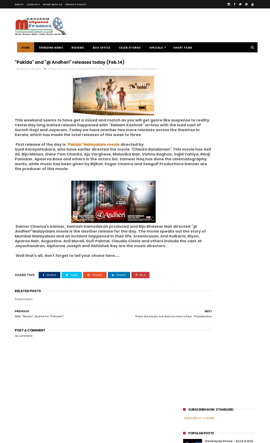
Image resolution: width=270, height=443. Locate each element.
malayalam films (228, 298)
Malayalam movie (93, 150)
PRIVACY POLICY (75, 4)
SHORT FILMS (180, 47)
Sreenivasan (149, 70)
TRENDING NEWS (48, 47)
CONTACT (33, 4)
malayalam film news (90, 70)
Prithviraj (230, 306)
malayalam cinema (61, 70)
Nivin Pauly (225, 314)
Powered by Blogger (103, 437)
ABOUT (19, 4)
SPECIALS (154, 47)
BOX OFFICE (99, 47)
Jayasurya (192, 314)
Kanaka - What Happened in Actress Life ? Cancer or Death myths (228, 136)
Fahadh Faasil (194, 321)
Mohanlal (191, 306)
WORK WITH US (52, 4)
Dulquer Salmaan (220, 321)
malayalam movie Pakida (123, 70)
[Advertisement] (178, 25)
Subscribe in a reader (199, 71)
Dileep (208, 314)
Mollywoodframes (29, 437)
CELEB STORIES (128, 47)
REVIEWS (75, 47)
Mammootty (211, 306)
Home (23, 47)
